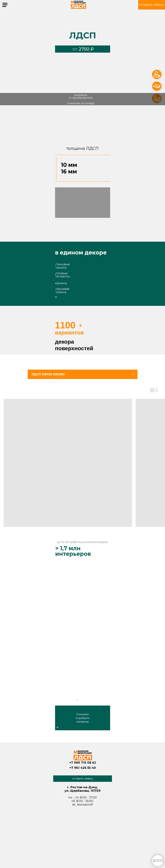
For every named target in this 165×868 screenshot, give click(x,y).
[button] (151, 5)
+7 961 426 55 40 (82, 768)
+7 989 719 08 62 (82, 762)
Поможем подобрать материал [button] (82, 718)
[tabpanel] (82, 458)
